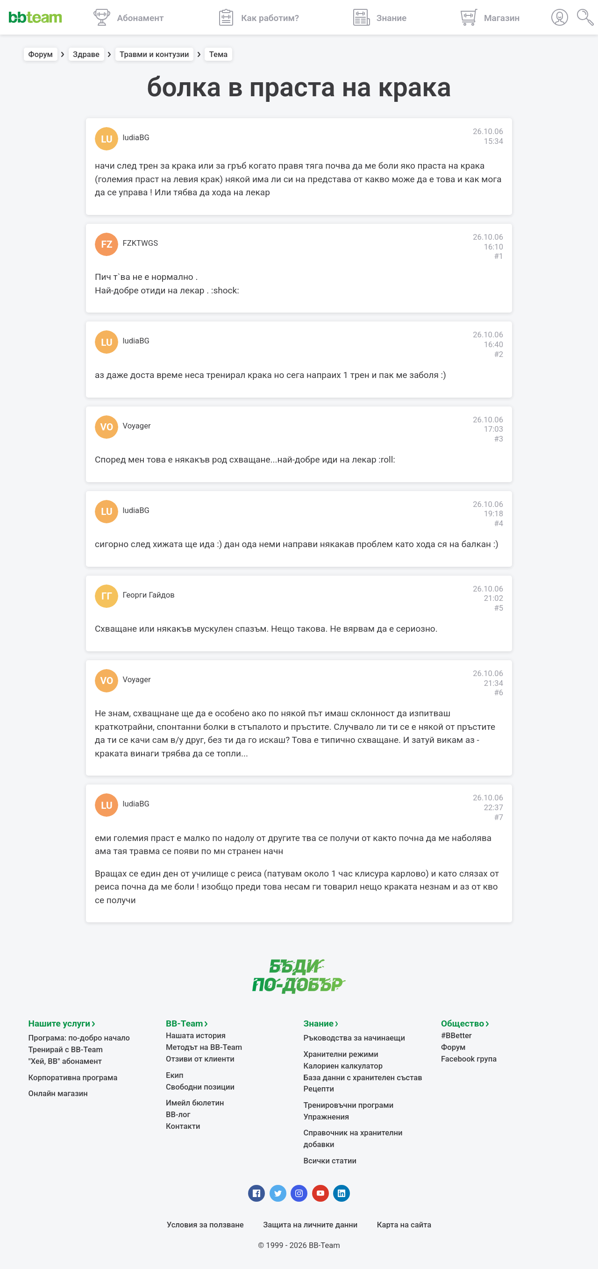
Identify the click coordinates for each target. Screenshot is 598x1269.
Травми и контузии (154, 54)
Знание (319, 1023)
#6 (498, 692)
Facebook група (469, 1059)
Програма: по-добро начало (79, 1038)
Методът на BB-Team (204, 1047)
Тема (218, 54)
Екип (175, 1075)
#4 (498, 523)
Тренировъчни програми (349, 1105)
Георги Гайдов (149, 595)
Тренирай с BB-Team (65, 1049)
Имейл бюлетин (195, 1102)
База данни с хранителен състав (363, 1077)
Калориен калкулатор (343, 1066)
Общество (462, 1023)
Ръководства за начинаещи (354, 1038)
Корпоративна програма (73, 1077)
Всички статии (330, 1160)
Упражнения (326, 1116)
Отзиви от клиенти (200, 1059)
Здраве (86, 54)
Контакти (183, 1126)
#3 (498, 439)
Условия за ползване (205, 1224)
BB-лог (178, 1114)
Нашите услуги (59, 1023)
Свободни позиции (200, 1087)
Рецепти (319, 1088)
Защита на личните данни (310, 1224)
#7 (498, 817)
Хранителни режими (341, 1054)
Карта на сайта (404, 1224)
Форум (40, 54)
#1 (498, 256)
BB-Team (184, 1023)
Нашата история (196, 1035)
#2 (498, 354)
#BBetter (456, 1035)
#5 (498, 608)
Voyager (137, 425)
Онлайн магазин (58, 1093)
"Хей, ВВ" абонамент (65, 1061)
